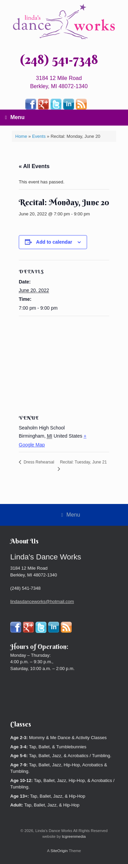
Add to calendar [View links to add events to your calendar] (54, 242)
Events (39, 136)
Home (21, 136)
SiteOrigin (59, 851)
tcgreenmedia (74, 836)
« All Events (34, 166)
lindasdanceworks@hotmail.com (42, 601)
